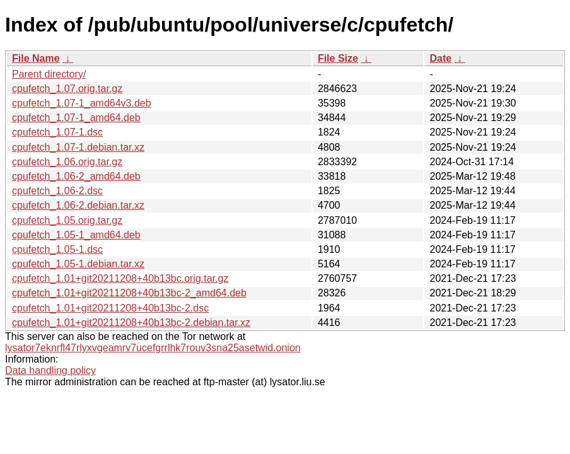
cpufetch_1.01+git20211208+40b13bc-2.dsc (110, 308)
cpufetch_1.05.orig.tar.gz (67, 220)
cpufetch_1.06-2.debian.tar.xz (78, 205)
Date (440, 58)
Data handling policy (50, 370)
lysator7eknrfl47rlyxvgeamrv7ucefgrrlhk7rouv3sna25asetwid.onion (153, 347)
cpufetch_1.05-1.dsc (57, 249)
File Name (36, 58)
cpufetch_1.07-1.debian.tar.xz (78, 147)
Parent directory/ (49, 74)
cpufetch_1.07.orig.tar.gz (67, 88)
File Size (338, 58)
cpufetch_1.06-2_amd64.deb (76, 176)
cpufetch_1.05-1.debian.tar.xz (78, 264)
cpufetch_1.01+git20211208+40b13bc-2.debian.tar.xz (131, 322)
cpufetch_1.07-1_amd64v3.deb (81, 103)
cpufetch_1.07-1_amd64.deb (76, 117)
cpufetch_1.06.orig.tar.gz (67, 161)
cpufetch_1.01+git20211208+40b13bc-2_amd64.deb (129, 293)
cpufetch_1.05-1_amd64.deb (76, 235)
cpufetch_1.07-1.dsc (57, 132)
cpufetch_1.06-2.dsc (57, 190)
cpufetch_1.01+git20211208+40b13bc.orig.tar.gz (120, 278)
